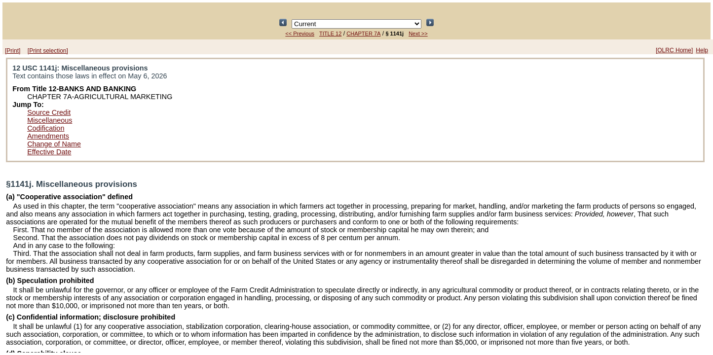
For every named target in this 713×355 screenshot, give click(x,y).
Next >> (418, 33)
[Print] (12, 50)
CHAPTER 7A (363, 33)
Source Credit (49, 112)
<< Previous (299, 33)
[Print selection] (48, 50)
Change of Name (54, 144)
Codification (45, 128)
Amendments (48, 136)
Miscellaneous (49, 120)
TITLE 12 (330, 33)
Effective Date (49, 152)
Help (702, 50)
